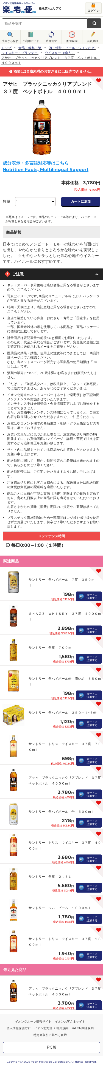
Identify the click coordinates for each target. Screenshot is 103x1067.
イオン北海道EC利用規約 (51, 1028)
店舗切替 (51, 41)
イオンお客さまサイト (70, 1021)
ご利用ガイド (31, 41)
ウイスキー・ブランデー (19, 53)
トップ (6, 48)
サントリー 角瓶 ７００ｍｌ (52, 648)
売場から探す (10, 41)
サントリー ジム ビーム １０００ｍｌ (60, 908)
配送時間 (71, 41)
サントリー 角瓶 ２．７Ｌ (50, 876)
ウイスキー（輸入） (59, 53)
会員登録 (92, 41)
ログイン (93, 11)
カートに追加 (81, 201)
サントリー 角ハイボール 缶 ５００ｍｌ (61, 812)
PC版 (51, 1047)
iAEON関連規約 (83, 1028)
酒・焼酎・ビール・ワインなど (72, 48)
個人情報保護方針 (19, 1028)
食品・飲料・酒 (29, 48)
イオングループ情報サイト (33, 1021)
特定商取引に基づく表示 (50, 1035)
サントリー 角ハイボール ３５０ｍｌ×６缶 (62, 713)
